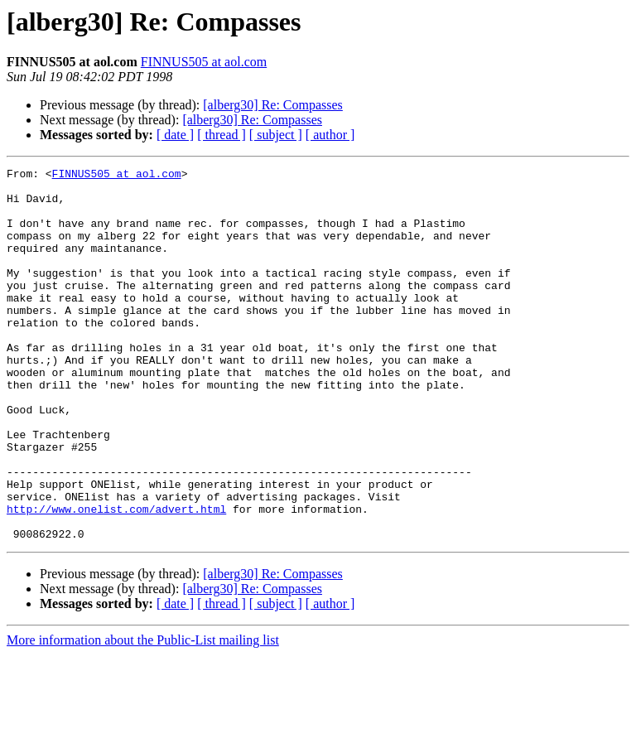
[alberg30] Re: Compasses (273, 105)
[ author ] (330, 135)
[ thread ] (221, 135)
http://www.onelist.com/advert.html (116, 578)
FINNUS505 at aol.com (204, 62)
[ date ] (175, 135)
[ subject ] (275, 135)
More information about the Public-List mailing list (143, 714)
